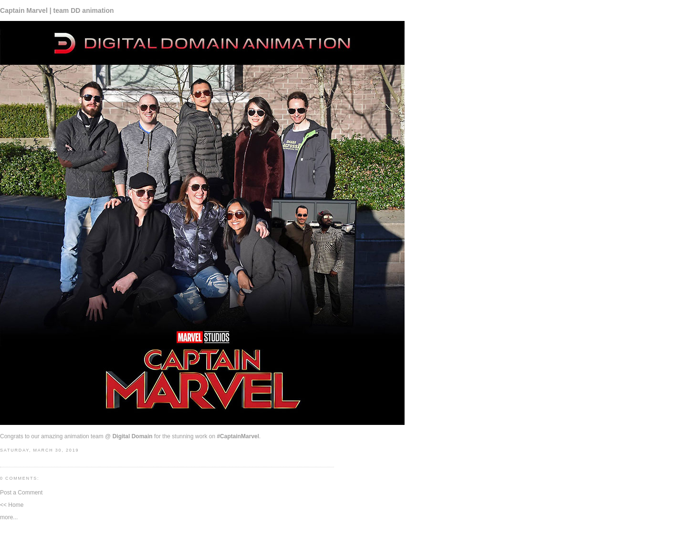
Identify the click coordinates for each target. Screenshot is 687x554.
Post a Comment (21, 492)
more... (9, 517)
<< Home (11, 505)
